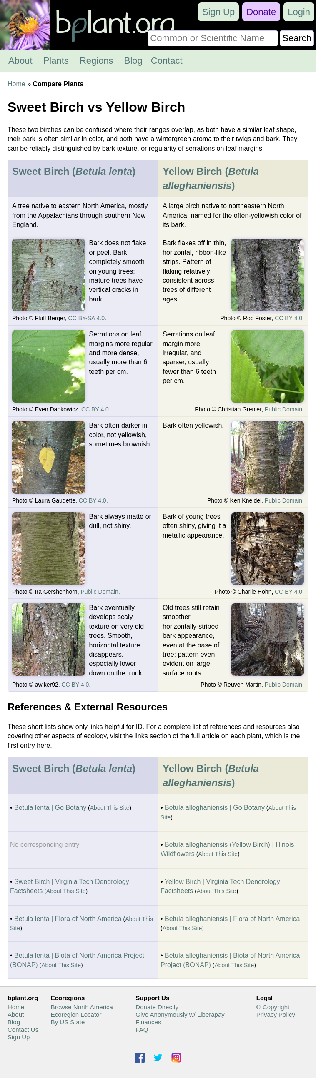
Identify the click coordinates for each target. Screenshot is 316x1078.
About (20, 60)
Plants (56, 60)
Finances (148, 1022)
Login (299, 12)
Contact (167, 60)
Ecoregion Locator (76, 1014)
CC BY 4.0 (288, 318)
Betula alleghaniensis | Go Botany (215, 807)
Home (16, 83)
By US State (68, 1022)
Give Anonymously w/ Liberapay (179, 1014)
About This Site (110, 807)
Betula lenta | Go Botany (50, 807)
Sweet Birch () (73, 171)
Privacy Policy (275, 1014)
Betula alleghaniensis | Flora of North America (232, 918)
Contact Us (23, 1029)
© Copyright (272, 1007)
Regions (96, 60)
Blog (133, 60)
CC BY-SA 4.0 (86, 318)
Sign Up (218, 12)
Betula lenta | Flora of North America (68, 918)
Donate (261, 12)
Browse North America (82, 1007)
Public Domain (283, 409)
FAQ (141, 1029)
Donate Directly (156, 1007)
